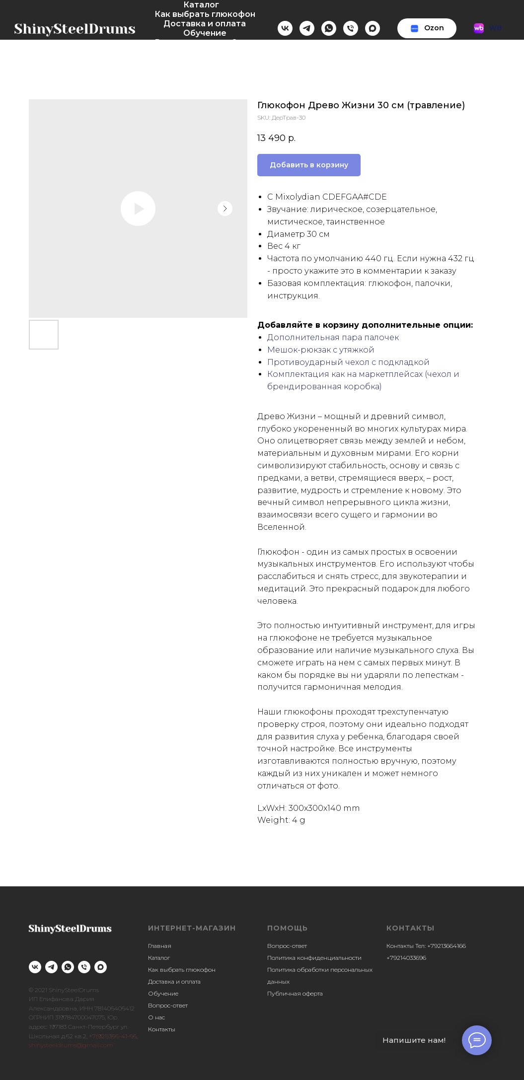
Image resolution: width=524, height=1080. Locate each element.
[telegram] (306, 28)
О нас (243, 42)
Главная (159, 945)
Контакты (208, 52)
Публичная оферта (295, 993)
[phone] (84, 967)
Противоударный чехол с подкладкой (348, 362)
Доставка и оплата (204, 23)
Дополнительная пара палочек (333, 337)
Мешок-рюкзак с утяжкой (320, 350)
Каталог (201, 4)
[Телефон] (350, 28)
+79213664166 (446, 945)
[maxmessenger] (372, 28)
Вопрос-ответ (185, 42)
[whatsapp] (328, 28)
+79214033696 (406, 957)
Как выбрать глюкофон (204, 14)
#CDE (375, 197)
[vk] (285, 28)
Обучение (204, 33)
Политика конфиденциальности (314, 957)
